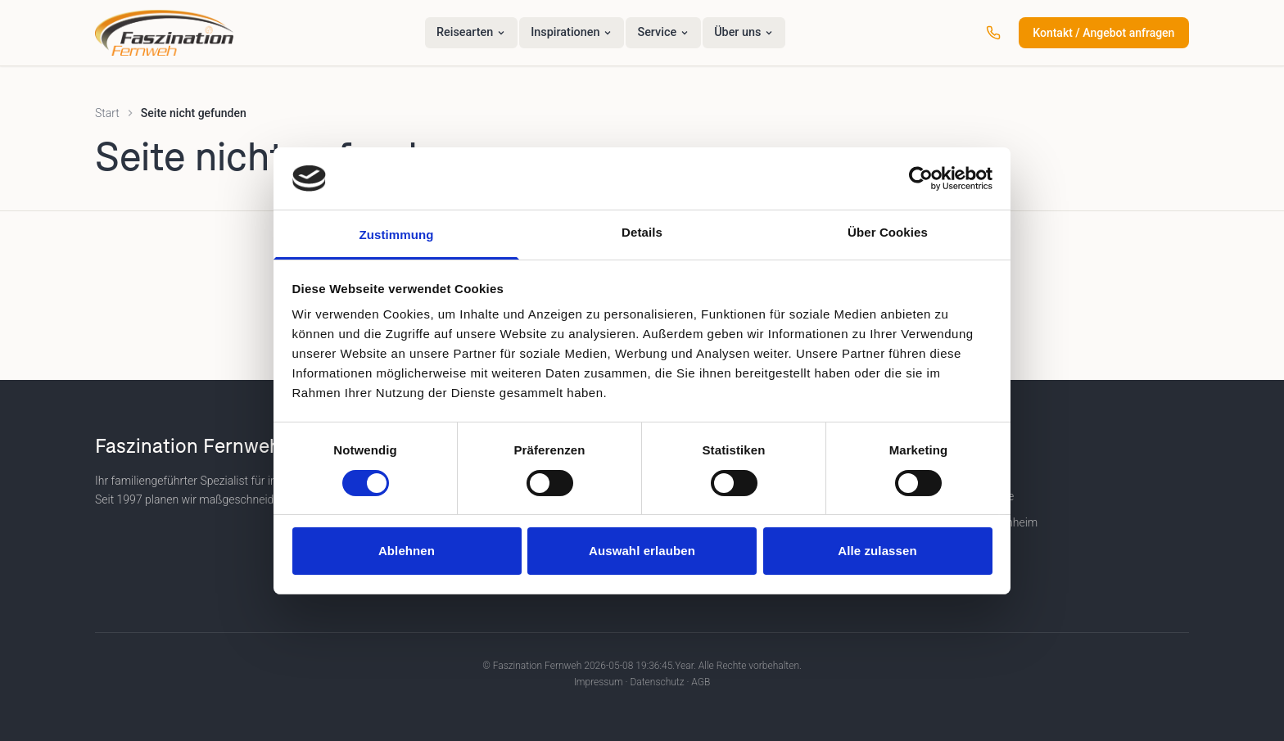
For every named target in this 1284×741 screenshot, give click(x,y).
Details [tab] (642, 232)
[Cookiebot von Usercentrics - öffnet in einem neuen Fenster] (920, 178)
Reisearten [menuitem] (471, 32)
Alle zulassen (877, 551)
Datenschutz (657, 682)
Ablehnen (406, 551)
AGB (700, 682)
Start (107, 113)
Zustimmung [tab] (396, 235)
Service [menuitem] (663, 32)
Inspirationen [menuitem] (572, 32)
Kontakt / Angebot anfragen (1103, 32)
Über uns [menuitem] (744, 32)
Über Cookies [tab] (888, 232)
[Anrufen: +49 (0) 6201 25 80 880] (993, 32)
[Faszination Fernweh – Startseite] (164, 33)
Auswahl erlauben (642, 551)
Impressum (598, 682)
